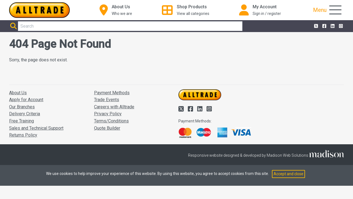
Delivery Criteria (24, 113)
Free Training (21, 121)
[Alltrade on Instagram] (340, 26)
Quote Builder (107, 128)
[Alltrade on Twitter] (315, 26)
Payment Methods (112, 92)
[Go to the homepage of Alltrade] (39, 10)
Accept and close (288, 174)
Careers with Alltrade (114, 106)
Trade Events (106, 99)
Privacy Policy (108, 113)
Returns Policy (23, 135)
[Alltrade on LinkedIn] (332, 26)
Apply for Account (26, 99)
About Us (18, 92)
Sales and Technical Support (36, 128)
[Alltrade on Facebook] (323, 26)
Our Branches (22, 106)
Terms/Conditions (111, 121)
